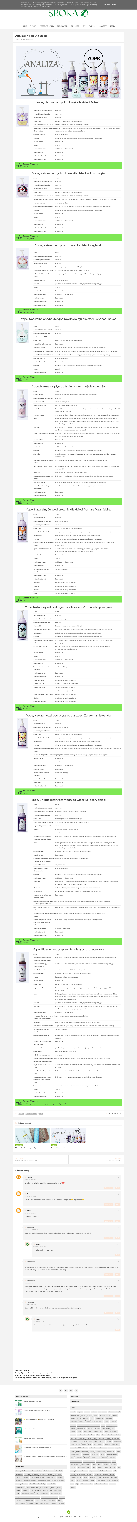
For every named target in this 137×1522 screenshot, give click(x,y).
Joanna (29, 1194)
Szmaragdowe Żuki (76, 1477)
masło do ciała (47, 1490)
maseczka (25, 1490)
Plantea (100, 1467)
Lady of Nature (94, 1448)
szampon (30, 1503)
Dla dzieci (75, 26)
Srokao (38, 1244)
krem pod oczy (44, 1487)
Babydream (74, 1421)
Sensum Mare (81, 1474)
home (24, 26)
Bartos (106, 1421)
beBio (96, 1484)
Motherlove (112, 1457)
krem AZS (32, 1484)
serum (59, 1500)
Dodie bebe (113, 1431)
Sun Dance (98, 1474)
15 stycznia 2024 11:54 (30, 1304)
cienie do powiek (49, 1470)
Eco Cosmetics (82, 1434)
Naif (109, 1461)
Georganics (74, 1441)
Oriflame (73, 1467)
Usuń (117, 1188)
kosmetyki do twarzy (58, 1480)
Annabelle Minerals (105, 1415)
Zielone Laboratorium (86, 1484)
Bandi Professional (97, 1421)
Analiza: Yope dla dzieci (58, 1148)
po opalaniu (19, 1500)
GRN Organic (116, 1438)
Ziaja (77, 1484)
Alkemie (111, 1412)
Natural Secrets (75, 1464)
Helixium (109, 1441)
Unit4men (114, 1477)
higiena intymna (50, 1477)
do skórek (43, 1474)
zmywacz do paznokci (57, 1503)
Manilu (118, 1451)
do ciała (27, 1474)
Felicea (89, 1438)
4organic (80, 1412)
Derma (79, 1431)
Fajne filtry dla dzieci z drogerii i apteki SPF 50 (37, 1447)
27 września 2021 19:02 (30, 1179)
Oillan (99, 1464)
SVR (115, 1470)
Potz (119, 1467)
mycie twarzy (58, 1490)
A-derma (94, 1412)
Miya (72, 1457)
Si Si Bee (89, 1474)
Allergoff (117, 1412)
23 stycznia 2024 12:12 (38, 1321)
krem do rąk (41, 1484)
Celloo (115, 1425)
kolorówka (60, 1477)
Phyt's (88, 1467)
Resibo (102, 1470)
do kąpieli (35, 1474)
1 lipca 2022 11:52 (29, 1283)
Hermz (84, 1444)
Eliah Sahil (111, 1434)
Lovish (92, 1451)
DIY (84, 26)
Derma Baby (87, 1431)
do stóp (50, 1474)
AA (99, 1412)
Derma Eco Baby (97, 1431)
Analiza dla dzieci (31, 1113)
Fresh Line (101, 1438)
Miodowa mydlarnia (112, 1454)
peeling (55, 1497)
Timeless (92, 1477)
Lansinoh (111, 1448)
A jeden (87, 1412)
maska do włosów (35, 1490)
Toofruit (99, 1477)
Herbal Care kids (75, 1444)
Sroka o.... (57, 1517)
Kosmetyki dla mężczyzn (23, 1470)
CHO (103, 1425)
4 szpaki (73, 1412)
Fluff (94, 1438)
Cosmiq (89, 1428)
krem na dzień (20, 1487)
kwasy (53, 1487)
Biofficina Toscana (83, 1425)
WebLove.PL (97, 1517)
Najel (113, 1461)
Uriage (72, 1480)
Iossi (72, 1448)
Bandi (88, 1421)
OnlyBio (106, 1464)
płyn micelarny (29, 1500)
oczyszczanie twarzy (28, 1493)
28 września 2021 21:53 (30, 1213)
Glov (90, 1441)
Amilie (95, 1415)
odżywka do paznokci (42, 1493)
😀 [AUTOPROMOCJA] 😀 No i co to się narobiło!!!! (39, 1419)
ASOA (104, 1412)
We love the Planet (82, 1480)
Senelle (73, 1474)
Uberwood (106, 1477)
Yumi (72, 1484)
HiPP (89, 1444)
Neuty (94, 1464)
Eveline (118, 1434)
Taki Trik (92, 26)
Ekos (98, 1434)
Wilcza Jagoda (101, 1480)
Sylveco (112, 1474)
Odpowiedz (108, 1188)
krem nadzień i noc (32, 1487)
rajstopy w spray (41, 1500)
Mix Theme (80, 1517)
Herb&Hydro (117, 1441)
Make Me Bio (110, 1451)
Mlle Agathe (78, 1457)
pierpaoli (73, 1487)
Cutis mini (97, 1428)
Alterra (83, 1415)
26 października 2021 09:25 (39, 1246)
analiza (21, 1113)
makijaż (18, 1490)
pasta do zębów (46, 1497)
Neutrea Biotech (85, 1464)
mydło (17, 1493)
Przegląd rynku (47, 26)
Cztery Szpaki (106, 1428)
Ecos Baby (91, 1434)
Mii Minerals (95, 1454)
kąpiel (59, 1487)
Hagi (95, 1441)
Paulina (29, 1177)
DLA (113, 1428)
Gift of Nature (83, 1441)
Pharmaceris (81, 1467)
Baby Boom (109, 1418)
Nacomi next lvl (101, 1461)
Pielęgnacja (62, 26)
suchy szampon (20, 1503)
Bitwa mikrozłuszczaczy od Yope (26, 1148)
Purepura (84, 1470)
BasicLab (113, 1421)
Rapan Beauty (94, 1470)
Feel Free (82, 1438)
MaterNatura (86, 1454)
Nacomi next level (89, 1461)
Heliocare (101, 1441)
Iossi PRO (78, 1448)
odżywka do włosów (22, 1497)
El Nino (104, 1434)
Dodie (106, 1431)
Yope (40, 1113)
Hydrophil (107, 1444)
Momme (104, 1457)
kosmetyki (19, 1480)
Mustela (73, 1461)
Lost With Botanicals (82, 1451)
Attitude (73, 1418)
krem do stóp (52, 1484)
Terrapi (85, 1477)
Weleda (92, 1480)
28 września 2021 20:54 (30, 1196)
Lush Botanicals (100, 1451)
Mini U (102, 1454)
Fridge (108, 1438)
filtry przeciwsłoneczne (37, 1477)
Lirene (72, 1451)
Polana (106, 1467)
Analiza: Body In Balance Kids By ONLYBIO (37, 1410)
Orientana (113, 1464)
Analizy (33, 26)
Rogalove (108, 1470)
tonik (36, 1503)
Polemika (112, 1467)
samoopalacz (52, 1500)
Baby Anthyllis (100, 1418)
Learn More (106, 4)
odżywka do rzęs (56, 1493)
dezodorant (19, 1474)
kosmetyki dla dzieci (30, 1480)
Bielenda (73, 1425)
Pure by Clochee (75, 1470)
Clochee (73, 1428)
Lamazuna (103, 1448)
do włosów (25, 1477)
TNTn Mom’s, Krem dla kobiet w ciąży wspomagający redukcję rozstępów (45, 1456)
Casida (109, 1425)
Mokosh (86, 1457)
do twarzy (58, 1474)
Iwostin (85, 1448)
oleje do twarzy (34, 1497)
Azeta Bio (85, 1418)
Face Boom (74, 1438)
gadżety (103, 26)
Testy (112, 26)
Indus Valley (115, 1444)
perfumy (62, 1497)
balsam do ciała (37, 1470)
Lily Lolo (118, 1448)
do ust (18, 1477)
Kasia (29, 1210)
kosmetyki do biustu (44, 1480)
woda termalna (44, 1503)
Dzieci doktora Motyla (30, 1429)
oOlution (112, 1484)
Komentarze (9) (28, 39)
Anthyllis (114, 1415)
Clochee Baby (81, 1428)
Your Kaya (115, 1480)
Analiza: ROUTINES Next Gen (32, 1401)
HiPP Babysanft (98, 1444)
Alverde (89, 1415)
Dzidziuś (73, 1434)
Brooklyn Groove (94, 1425)
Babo (92, 1418)
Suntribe (105, 1474)
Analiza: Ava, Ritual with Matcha (33, 1438)
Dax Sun (73, 1431)
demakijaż (19, 1145)
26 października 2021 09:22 (31, 1229)
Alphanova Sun (75, 1415)
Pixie (94, 1467)
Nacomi (79, 1461)
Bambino (81, 1421)
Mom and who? (95, 1457)
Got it (114, 4)
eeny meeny (103, 1484)
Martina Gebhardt (75, 1454)
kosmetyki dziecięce (22, 1484)
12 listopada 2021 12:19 (30, 1264)
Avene (79, 1418)
